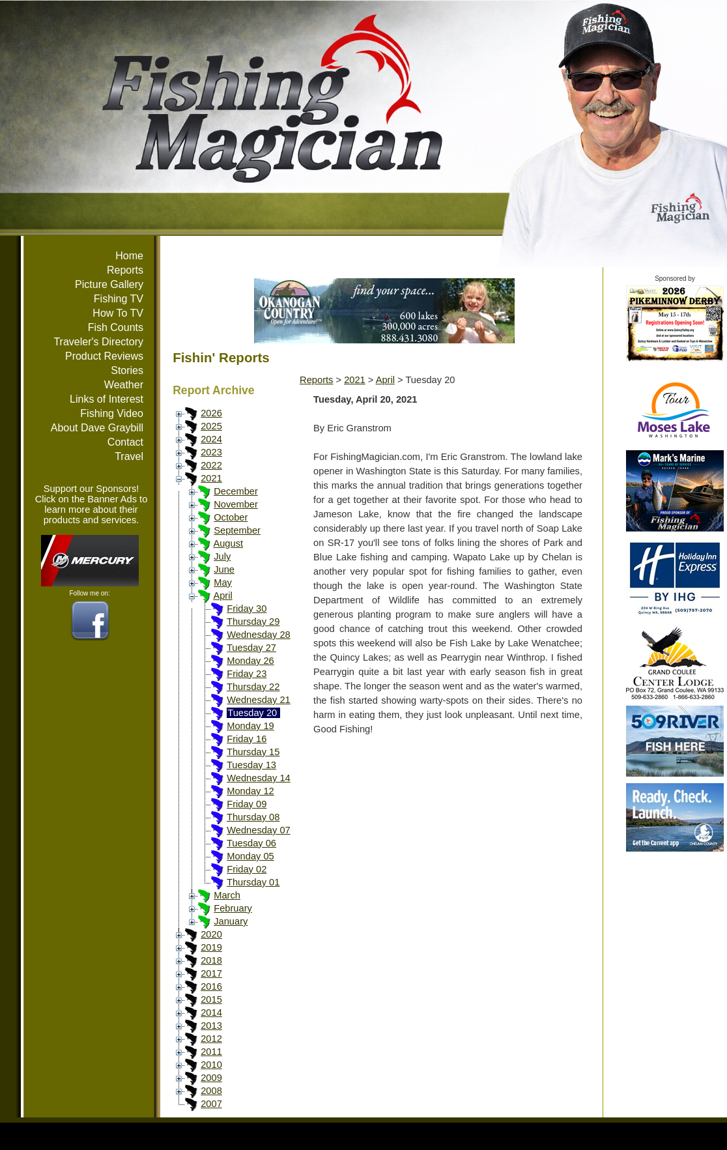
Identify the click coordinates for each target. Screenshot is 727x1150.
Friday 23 (246, 673)
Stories (127, 370)
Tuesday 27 (251, 647)
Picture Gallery (109, 284)
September (237, 530)
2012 (211, 1038)
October (231, 517)
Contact (125, 442)
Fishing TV (118, 298)
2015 (211, 999)
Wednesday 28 (259, 634)
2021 (211, 478)
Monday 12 (250, 791)
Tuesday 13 (251, 765)
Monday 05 (250, 856)
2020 (211, 934)
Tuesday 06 (251, 843)
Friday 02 (246, 869)
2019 (211, 947)
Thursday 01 (253, 882)
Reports (125, 270)
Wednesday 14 (259, 778)
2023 (211, 452)
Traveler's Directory (98, 341)
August (228, 543)
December (236, 491)
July (222, 556)
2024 (211, 439)
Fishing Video (111, 413)
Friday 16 (246, 739)
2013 (211, 1025)
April (222, 595)
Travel (129, 456)
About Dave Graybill (97, 427)
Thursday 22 (253, 687)
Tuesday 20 (252, 713)
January (231, 921)
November (236, 504)
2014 (211, 1012)
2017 (211, 973)
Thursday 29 (253, 621)
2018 (211, 960)
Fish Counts (115, 327)
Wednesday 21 (259, 700)
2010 (211, 1064)
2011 (211, 1051)
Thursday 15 (253, 752)
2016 (211, 986)
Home (129, 255)
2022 (211, 465)
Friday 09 (246, 804)
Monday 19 (250, 726)
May (223, 582)
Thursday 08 (253, 817)
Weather (123, 384)
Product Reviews (104, 356)
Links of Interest (106, 399)
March (227, 895)
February (233, 908)
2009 (211, 1077)
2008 (211, 1090)
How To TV (118, 313)
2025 (211, 426)
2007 (211, 1104)
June (224, 569)
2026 (211, 413)
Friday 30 (246, 608)
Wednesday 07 (259, 830)
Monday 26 (250, 660)
